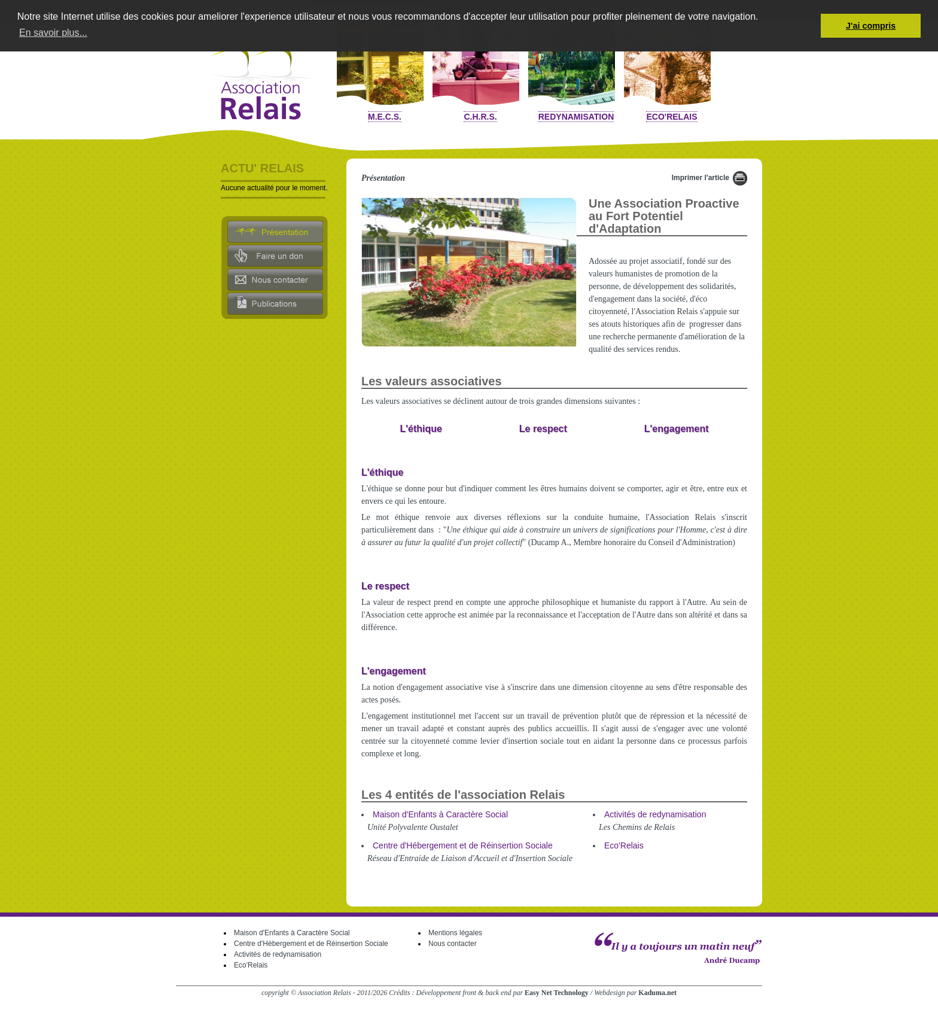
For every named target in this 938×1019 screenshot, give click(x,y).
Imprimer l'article (700, 178)
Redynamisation (576, 116)
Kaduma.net (657, 992)
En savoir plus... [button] (53, 33)
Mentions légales (455, 933)
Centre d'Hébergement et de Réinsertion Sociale (463, 845)
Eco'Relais (671, 116)
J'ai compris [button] (871, 26)
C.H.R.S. (480, 116)
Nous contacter (452, 943)
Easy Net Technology (557, 992)
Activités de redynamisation (655, 814)
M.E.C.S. (384, 116)
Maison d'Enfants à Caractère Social (440, 814)
